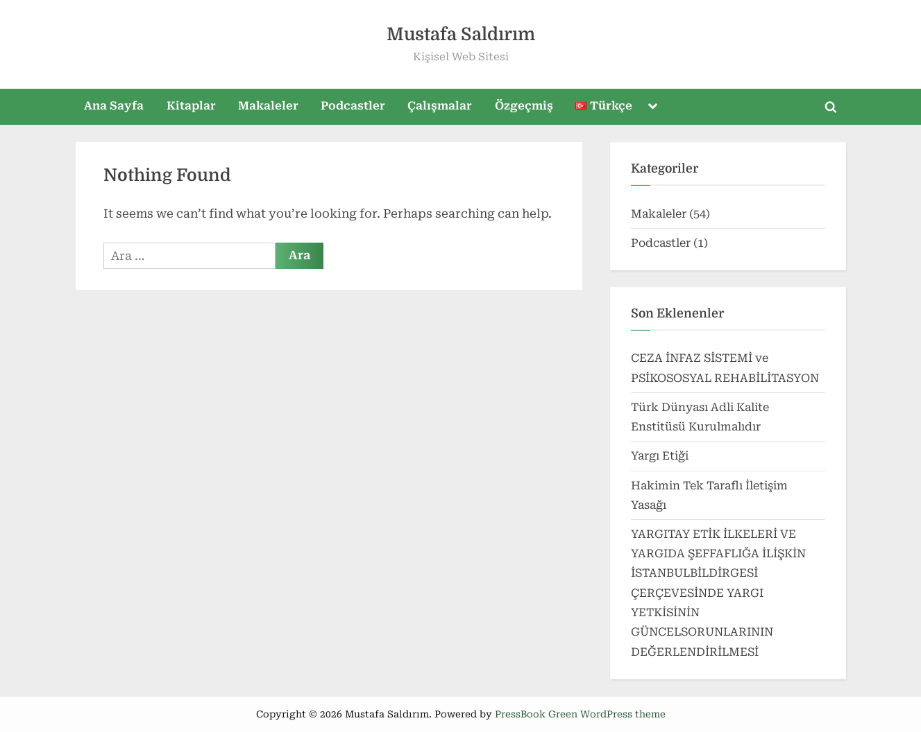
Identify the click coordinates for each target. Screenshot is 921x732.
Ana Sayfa (114, 105)
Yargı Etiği (659, 455)
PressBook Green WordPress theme (580, 714)
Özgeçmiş (524, 105)
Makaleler (268, 105)
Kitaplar (191, 105)
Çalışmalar (439, 105)
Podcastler (353, 105)
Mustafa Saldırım (461, 34)
